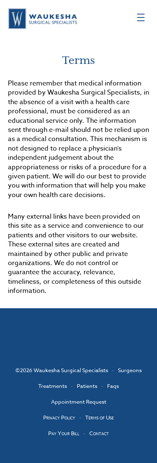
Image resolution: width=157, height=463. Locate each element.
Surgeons (130, 370)
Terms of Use (99, 417)
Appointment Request (78, 401)
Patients (87, 386)
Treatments (52, 386)
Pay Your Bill (63, 433)
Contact (99, 433)
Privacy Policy (59, 417)
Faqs (113, 386)
